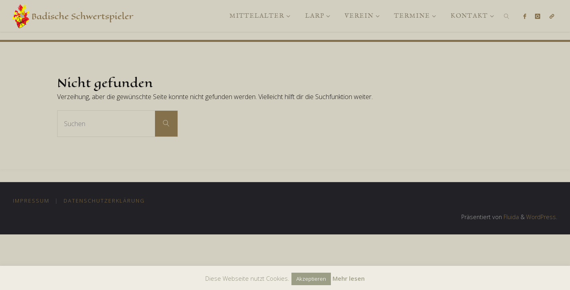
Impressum (31, 200)
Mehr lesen (348, 278)
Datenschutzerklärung (104, 200)
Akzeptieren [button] (311, 278)
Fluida (510, 217)
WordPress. (541, 217)
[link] (507, 16)
